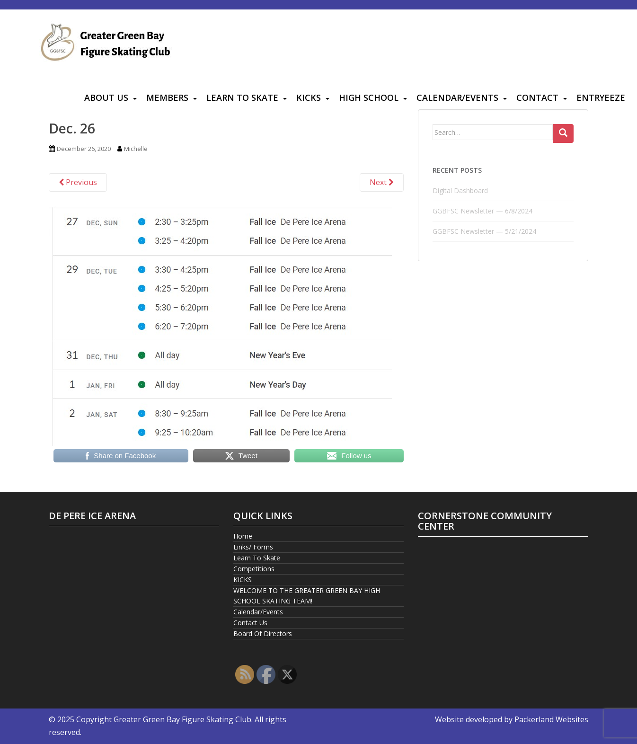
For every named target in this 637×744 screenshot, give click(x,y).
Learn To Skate (242, 97)
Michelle (136, 148)
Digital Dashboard (460, 190)
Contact (537, 97)
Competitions (253, 568)
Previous (78, 182)
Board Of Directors (262, 633)
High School (368, 97)
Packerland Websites (551, 719)
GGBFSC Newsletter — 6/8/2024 (482, 210)
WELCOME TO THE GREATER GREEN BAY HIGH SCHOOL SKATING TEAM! (306, 595)
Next (382, 182)
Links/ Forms (253, 546)
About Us (106, 97)
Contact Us (250, 622)
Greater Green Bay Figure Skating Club (182, 719)
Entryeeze (600, 97)
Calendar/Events (457, 97)
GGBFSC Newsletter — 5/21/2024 (484, 231)
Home (242, 535)
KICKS (308, 97)
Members (167, 97)
